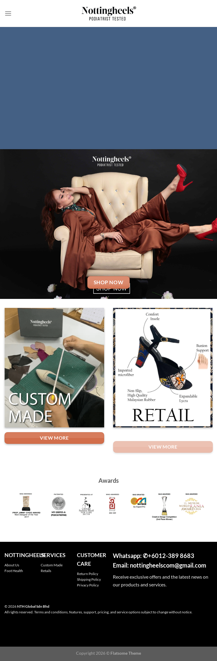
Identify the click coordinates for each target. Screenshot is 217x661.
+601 (155, 555)
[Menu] (8, 13)
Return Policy (87, 573)
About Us (11, 565)
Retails (46, 570)
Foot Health (13, 570)
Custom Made (52, 565)
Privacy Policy (88, 585)
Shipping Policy (89, 579)
